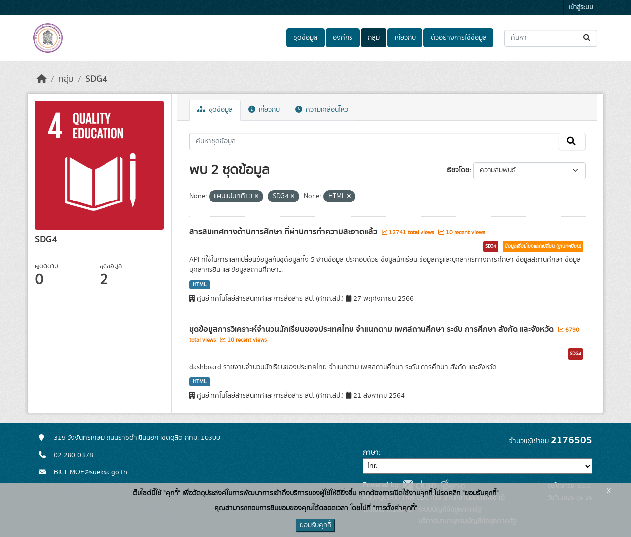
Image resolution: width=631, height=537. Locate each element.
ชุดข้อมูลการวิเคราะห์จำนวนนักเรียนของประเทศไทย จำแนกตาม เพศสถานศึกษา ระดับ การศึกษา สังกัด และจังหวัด (372, 329)
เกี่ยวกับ (405, 38)
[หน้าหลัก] (42, 79)
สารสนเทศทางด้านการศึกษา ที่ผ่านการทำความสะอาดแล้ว (284, 231)
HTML (200, 285)
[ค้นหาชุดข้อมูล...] (550, 38)
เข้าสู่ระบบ (581, 7)
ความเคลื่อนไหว (321, 110)
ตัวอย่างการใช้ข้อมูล (459, 38)
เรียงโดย (457, 170)
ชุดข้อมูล (305, 38)
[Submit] (587, 38)
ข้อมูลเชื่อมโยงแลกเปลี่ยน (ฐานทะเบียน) (543, 246)
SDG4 (96, 79)
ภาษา (371, 453)
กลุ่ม (374, 38)
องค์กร (342, 38)
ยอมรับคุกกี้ (315, 525)
